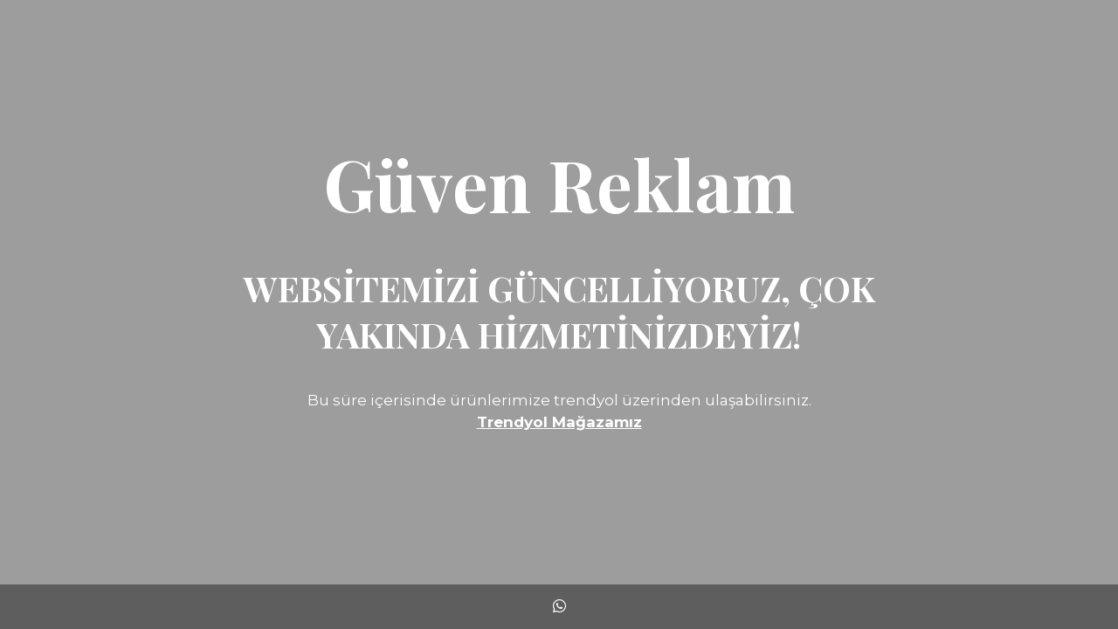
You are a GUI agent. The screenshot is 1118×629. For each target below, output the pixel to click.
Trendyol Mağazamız (559, 422)
